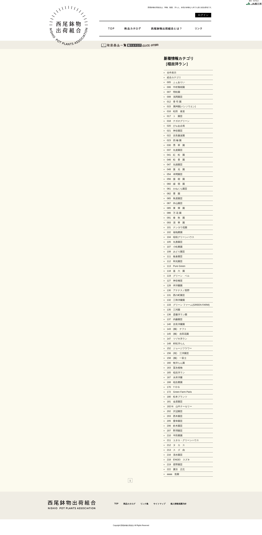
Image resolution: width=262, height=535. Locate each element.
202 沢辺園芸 (174, 411)
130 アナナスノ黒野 (178, 290)
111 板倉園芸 (174, 256)
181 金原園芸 (174, 401)
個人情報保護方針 (178, 504)
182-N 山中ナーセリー (179, 406)
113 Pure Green (176, 266)
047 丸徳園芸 (174, 164)
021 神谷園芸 (174, 130)
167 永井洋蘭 (174, 377)
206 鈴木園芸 (174, 425)
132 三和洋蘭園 (176, 300)
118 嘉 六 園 (176, 271)
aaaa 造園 (173, 474)
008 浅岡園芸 (174, 96)
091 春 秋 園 (176, 217)
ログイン (203, 15)
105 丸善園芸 (174, 242)
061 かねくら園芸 (177, 188)
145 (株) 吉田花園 (178, 333)
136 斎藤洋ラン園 (177, 314)
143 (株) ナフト (176, 329)
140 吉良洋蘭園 (176, 324)
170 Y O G (174, 387)
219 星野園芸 (174, 464)
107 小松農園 (174, 246)
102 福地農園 (174, 232)
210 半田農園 (174, 435)
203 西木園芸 (174, 416)
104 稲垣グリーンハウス (180, 237)
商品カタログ (129, 504)
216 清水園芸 (174, 454)
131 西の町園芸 (176, 295)
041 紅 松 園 (176, 154)
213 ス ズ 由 (176, 450)
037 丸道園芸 (174, 150)
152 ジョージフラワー (179, 348)
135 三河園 (173, 309)
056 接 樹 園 (176, 179)
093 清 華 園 (176, 222)
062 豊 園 (173, 193)
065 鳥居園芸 (174, 198)
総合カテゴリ (174, 77)
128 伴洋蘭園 (174, 285)
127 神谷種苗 (174, 280)
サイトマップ (159, 504)
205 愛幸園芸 (174, 421)
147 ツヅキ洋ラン (177, 338)
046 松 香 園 (176, 159)
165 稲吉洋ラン (176, 372)
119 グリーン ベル (178, 275)
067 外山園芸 (174, 203)
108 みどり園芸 (176, 251)
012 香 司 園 (174, 101)
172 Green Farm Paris (179, 392)
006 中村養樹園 (176, 87)
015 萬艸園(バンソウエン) (181, 106)
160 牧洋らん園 (176, 363)
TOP (116, 503)
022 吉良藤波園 (176, 135)
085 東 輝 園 (176, 208)
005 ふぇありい (176, 82)
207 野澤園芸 (174, 430)
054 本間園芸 (174, 174)
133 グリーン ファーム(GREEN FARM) (188, 304)
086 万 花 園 (174, 213)
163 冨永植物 (174, 367)
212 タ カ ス (176, 445)
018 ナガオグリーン (178, 121)
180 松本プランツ (177, 396)
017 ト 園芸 (174, 116)
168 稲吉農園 (174, 382)
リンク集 (144, 504)
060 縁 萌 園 (176, 184)
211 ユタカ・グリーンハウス (183, 440)
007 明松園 (173, 92)
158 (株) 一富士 (176, 358)
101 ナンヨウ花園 (177, 227)
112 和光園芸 (174, 261)
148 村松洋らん (176, 343)
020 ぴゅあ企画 (176, 125)
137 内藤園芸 (174, 319)
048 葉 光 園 (176, 169)
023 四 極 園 (174, 140)
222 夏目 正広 (176, 469)
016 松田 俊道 (176, 111)
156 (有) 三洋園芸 (178, 353)
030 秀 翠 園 (176, 145)
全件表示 (171, 72)
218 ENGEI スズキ (178, 459)
